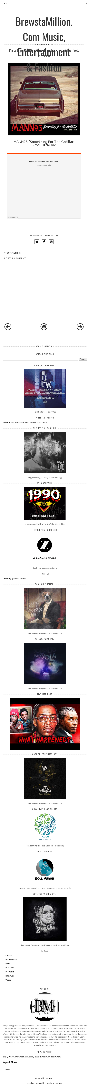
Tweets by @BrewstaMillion (14, 578)
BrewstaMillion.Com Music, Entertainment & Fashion (44, 21)
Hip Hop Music (50, 235)
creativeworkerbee (54, 1083)
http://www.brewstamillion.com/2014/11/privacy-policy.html (32, 1056)
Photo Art (10, 968)
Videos (8, 980)
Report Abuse (10, 1062)
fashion (9, 955)
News (8, 964)
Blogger (49, 1078)
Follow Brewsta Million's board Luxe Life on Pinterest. (25, 422)
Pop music (10, 972)
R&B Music (10, 976)
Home (8, 1070)
